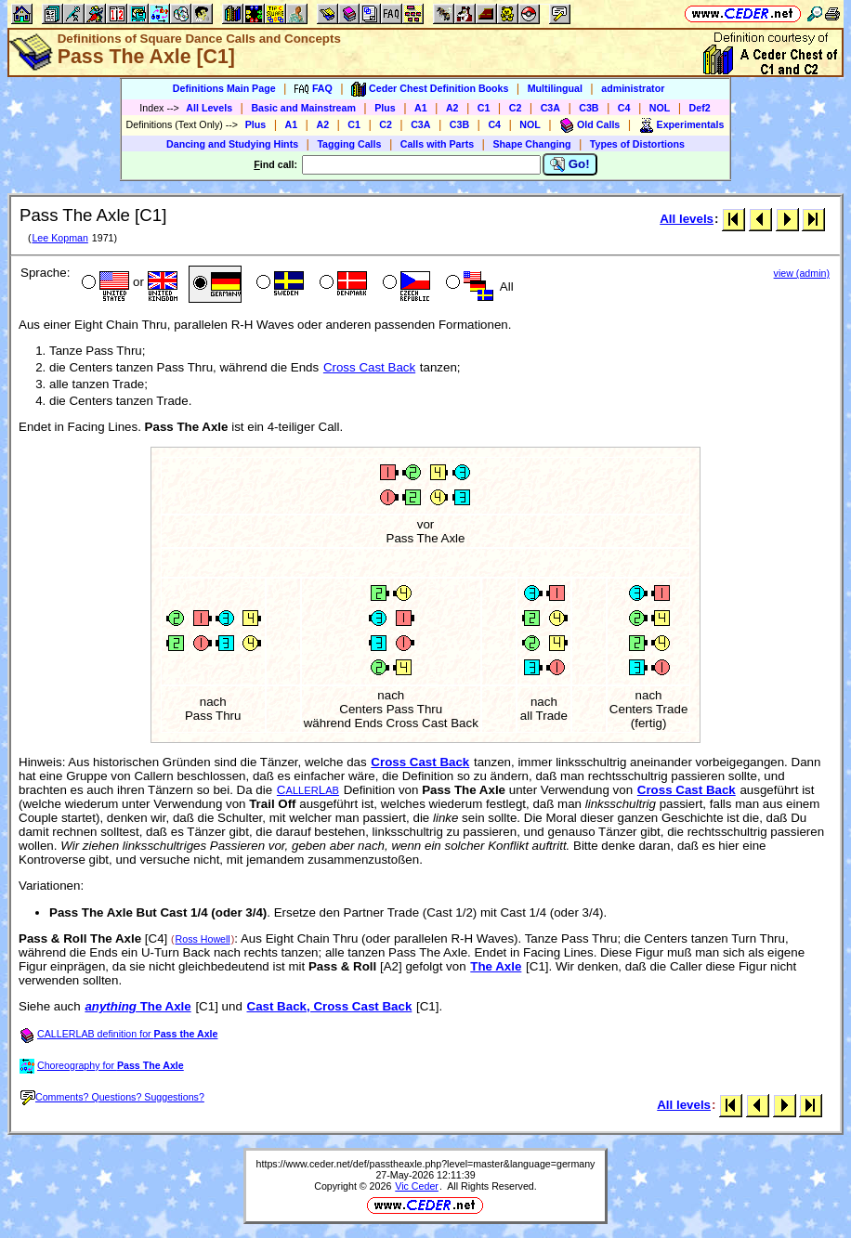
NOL (660, 107)
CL (308, 790)
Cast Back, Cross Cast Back (329, 1006)
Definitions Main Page (224, 88)
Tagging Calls (349, 144)
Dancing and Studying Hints (232, 144)
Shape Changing (531, 144)
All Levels (209, 107)
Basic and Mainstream (303, 107)
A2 (452, 107)
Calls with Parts (437, 144)
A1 (420, 107)
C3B (588, 107)
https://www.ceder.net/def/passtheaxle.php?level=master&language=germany (426, 1163)
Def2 (700, 107)
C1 (484, 107)
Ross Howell (203, 939)
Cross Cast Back (369, 367)
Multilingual (555, 88)
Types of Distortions (637, 144)
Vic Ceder (417, 1186)
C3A (550, 107)
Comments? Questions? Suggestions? (112, 1096)
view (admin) (802, 273)
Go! (570, 164)
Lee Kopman (59, 237)
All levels (687, 219)
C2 (515, 107)
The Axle (495, 966)
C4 (624, 107)
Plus (385, 107)
